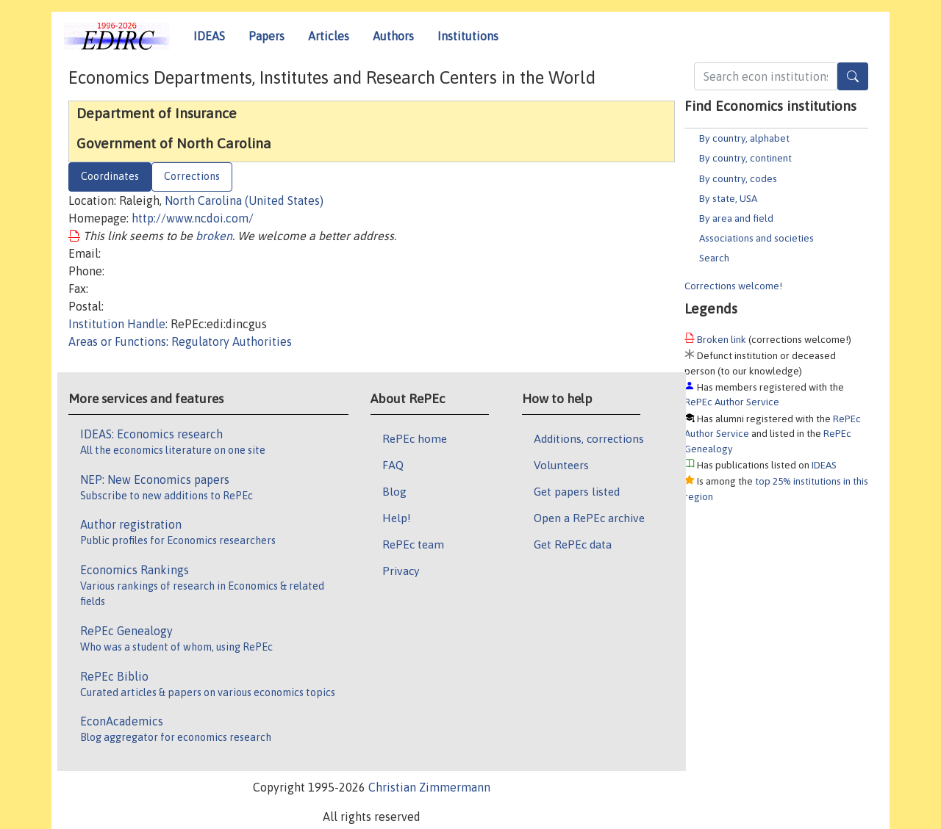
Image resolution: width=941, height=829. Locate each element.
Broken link (721, 339)
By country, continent (745, 158)
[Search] (852, 76)
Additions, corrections (589, 438)
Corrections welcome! (733, 286)
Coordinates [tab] (110, 176)
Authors (393, 36)
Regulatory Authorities (231, 341)
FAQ (393, 464)
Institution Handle (116, 323)
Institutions (467, 36)
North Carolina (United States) (244, 200)
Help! (396, 517)
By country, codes (738, 178)
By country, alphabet (744, 138)
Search (714, 258)
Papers (266, 36)
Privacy (400, 570)
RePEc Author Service (731, 402)
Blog (394, 491)
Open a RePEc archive (589, 517)
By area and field (736, 218)
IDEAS (209, 36)
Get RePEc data (573, 544)
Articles (328, 36)
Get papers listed (577, 491)
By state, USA (728, 198)
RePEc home (414, 438)
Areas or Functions (117, 341)
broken (214, 235)
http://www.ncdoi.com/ (193, 218)
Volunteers (561, 464)
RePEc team (413, 544)
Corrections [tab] (192, 176)
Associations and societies (756, 238)
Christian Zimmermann (429, 787)
